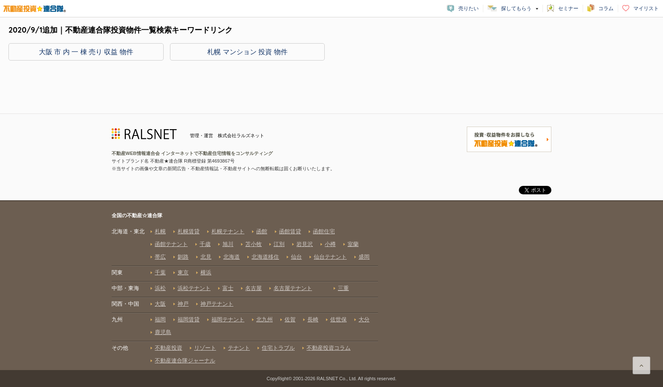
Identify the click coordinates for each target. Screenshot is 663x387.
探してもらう (516, 8)
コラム (606, 8)
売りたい (468, 8)
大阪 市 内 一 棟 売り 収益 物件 (86, 51)
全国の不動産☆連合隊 (245, 290)
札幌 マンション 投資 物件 (247, 51)
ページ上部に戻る (641, 365)
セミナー (568, 8)
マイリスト (646, 8)
